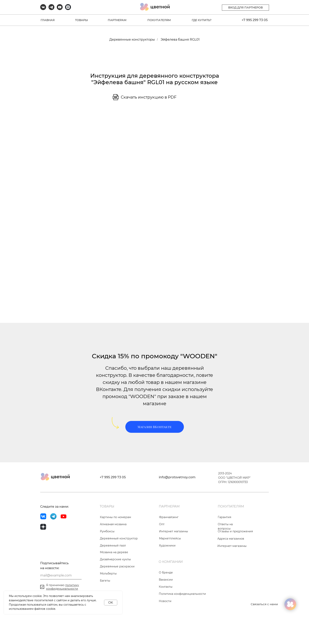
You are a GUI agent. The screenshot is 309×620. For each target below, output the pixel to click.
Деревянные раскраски (117, 566)
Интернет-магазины (232, 546)
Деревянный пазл (113, 545)
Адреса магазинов (230, 538)
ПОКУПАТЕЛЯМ (159, 20)
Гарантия (224, 517)
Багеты (105, 580)
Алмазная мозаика (113, 524)
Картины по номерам (115, 517)
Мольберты (108, 573)
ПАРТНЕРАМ (117, 20)
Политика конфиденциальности (182, 594)
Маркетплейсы (170, 538)
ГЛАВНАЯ (48, 20)
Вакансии (166, 579)
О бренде (166, 572)
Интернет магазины (173, 531)
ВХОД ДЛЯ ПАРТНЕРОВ (245, 7)
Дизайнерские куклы (115, 559)
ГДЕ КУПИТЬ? (201, 20)
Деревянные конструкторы (132, 39)
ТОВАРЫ (81, 20)
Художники (167, 545)
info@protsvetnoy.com (177, 477)
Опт (162, 524)
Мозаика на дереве (114, 552)
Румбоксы (107, 531)
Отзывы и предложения (235, 531)
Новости (165, 601)
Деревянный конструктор (119, 538)
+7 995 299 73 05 (255, 20)
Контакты (165, 586)
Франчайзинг (169, 517)
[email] (61, 575)
